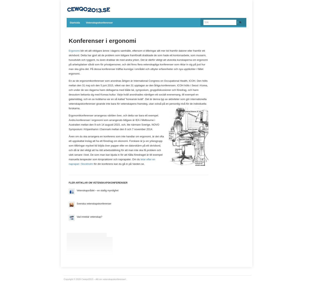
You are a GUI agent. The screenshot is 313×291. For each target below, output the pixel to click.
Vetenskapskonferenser (99, 22)
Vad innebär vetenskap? (89, 216)
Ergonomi (74, 50)
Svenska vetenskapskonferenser (94, 203)
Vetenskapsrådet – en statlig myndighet (97, 190)
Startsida (75, 22)
